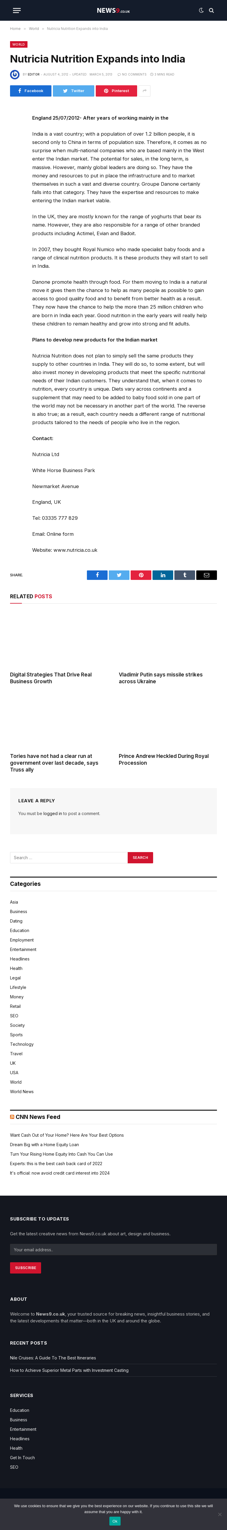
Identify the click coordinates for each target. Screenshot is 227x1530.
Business (18, 911)
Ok (114, 1521)
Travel (16, 1053)
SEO (14, 1015)
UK (13, 1063)
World (18, 44)
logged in (52, 813)
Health (16, 968)
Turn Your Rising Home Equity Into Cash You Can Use (61, 1154)
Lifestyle (18, 987)
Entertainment (23, 949)
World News (22, 1091)
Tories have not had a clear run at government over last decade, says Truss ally (54, 763)
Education (19, 930)
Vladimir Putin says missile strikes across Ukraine (161, 678)
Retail (15, 1006)
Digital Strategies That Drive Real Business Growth (51, 678)
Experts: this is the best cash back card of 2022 (56, 1163)
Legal (15, 977)
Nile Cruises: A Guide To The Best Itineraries (53, 1357)
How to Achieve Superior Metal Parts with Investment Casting (69, 1370)
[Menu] (17, 10)
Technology (22, 1044)
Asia (14, 901)
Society (17, 1025)
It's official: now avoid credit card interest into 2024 (60, 1172)
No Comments (132, 74)
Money (17, 996)
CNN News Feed (38, 1117)
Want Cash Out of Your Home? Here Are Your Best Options (67, 1135)
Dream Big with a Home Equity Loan (44, 1144)
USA (14, 1072)
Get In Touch (22, 1457)
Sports (16, 1034)
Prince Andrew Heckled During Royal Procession (164, 759)
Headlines (20, 958)
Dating (16, 920)
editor (34, 74)
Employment (22, 939)
